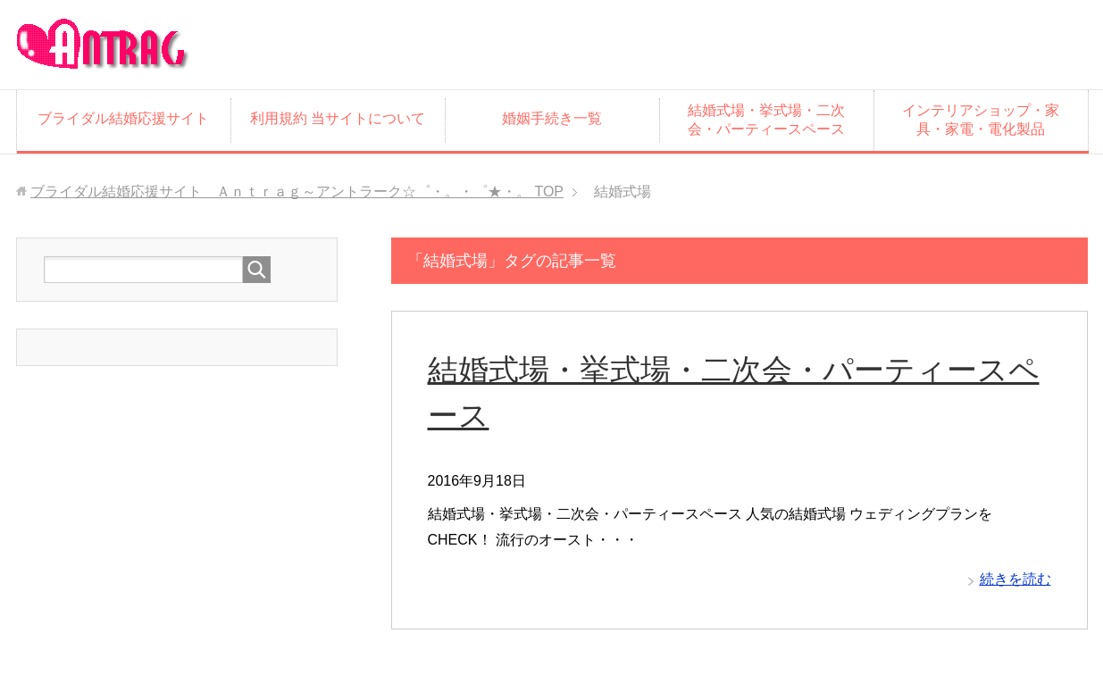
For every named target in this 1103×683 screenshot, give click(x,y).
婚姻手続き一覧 (552, 118)
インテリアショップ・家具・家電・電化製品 (980, 120)
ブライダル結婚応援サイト (123, 118)
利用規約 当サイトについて (337, 118)
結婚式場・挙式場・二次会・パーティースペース (766, 120)
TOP (297, 191)
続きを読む (1015, 579)
